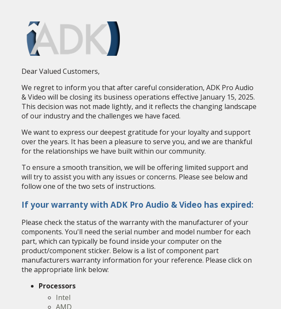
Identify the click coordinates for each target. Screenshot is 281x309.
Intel (63, 297)
